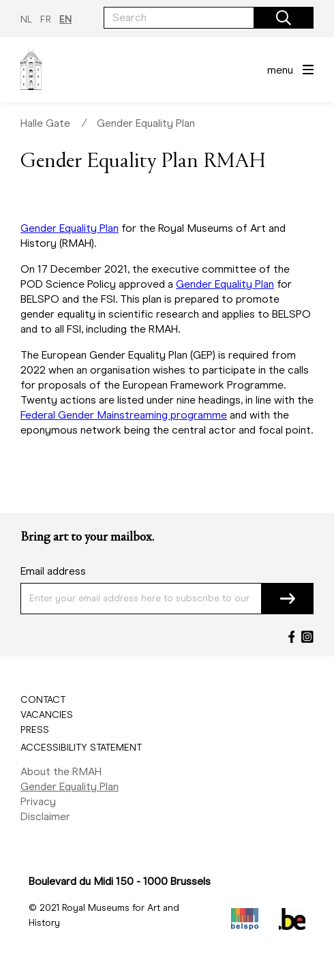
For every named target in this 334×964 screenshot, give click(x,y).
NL (26, 19)
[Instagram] (307, 637)
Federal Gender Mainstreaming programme (123, 414)
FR (45, 19)
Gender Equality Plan (146, 123)
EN (65, 19)
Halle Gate (45, 123)
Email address (53, 570)
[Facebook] (291, 637)
